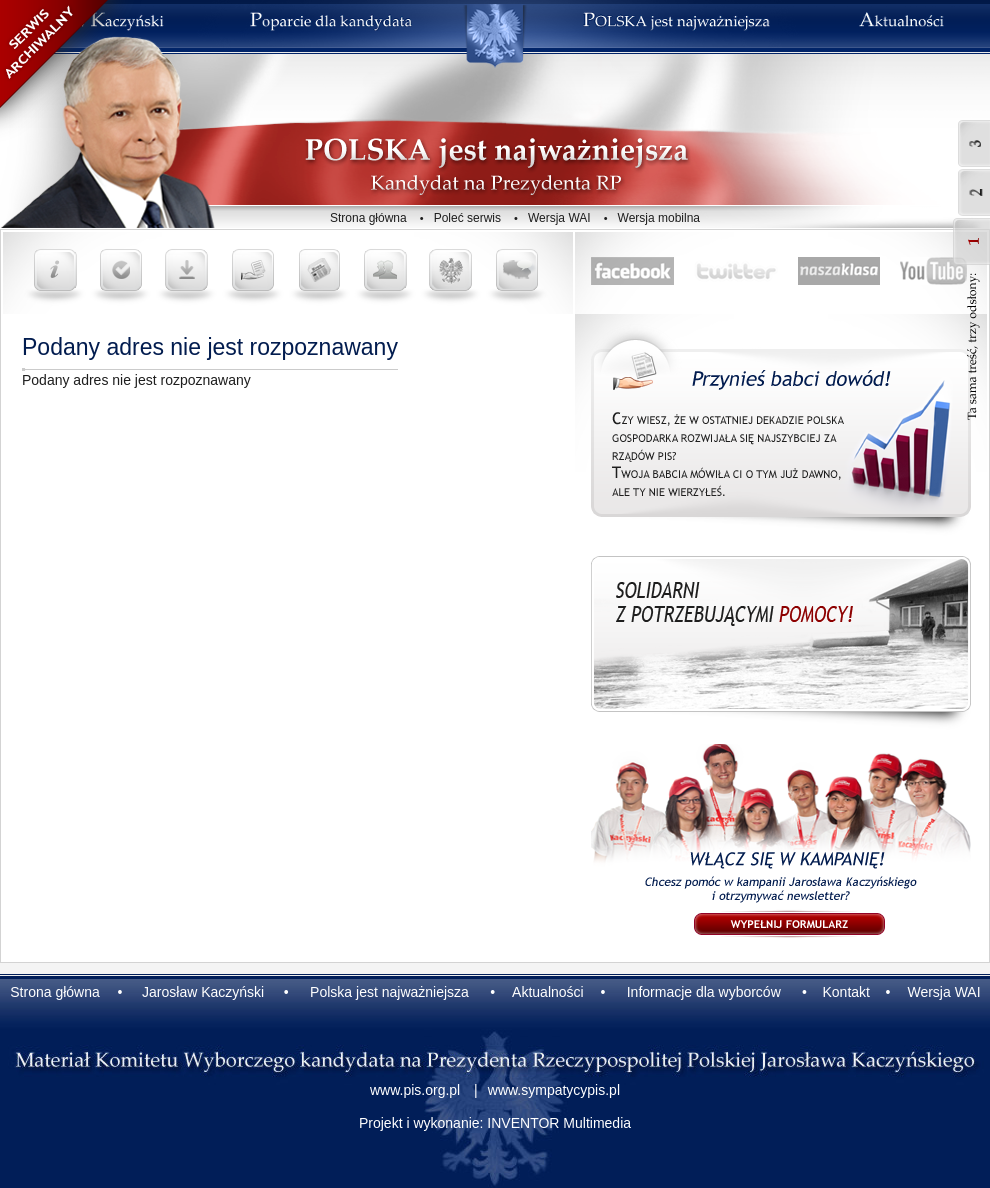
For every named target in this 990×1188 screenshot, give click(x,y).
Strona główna (368, 218)
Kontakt (845, 992)
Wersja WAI (559, 218)
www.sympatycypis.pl (554, 1090)
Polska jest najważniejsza (389, 992)
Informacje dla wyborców (704, 992)
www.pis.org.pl (415, 1090)
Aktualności (548, 992)
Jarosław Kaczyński (203, 992)
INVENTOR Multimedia (559, 1123)
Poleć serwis (467, 218)
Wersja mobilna (659, 218)
